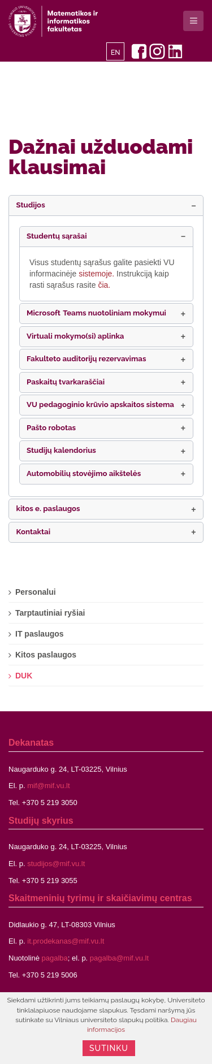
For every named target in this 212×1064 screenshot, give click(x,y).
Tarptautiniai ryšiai (50, 612)
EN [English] (115, 53)
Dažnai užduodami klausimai (100, 157)
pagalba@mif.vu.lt (119, 958)
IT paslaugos (39, 633)
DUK (23, 675)
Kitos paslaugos (45, 654)
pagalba (55, 958)
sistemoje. (97, 273)
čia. (104, 284)
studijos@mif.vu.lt (56, 863)
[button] (106, 205)
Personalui (35, 591)
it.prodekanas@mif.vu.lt (65, 941)
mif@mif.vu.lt (48, 785)
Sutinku (108, 1048)
